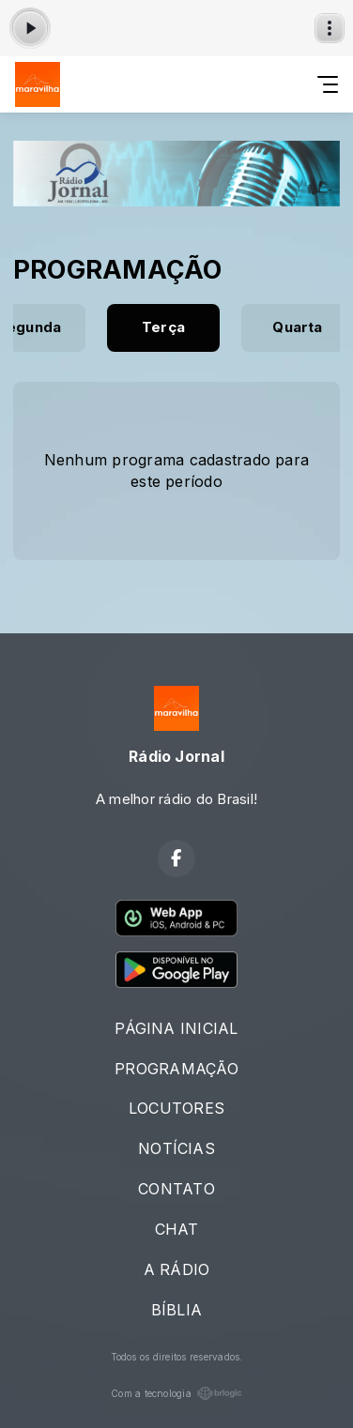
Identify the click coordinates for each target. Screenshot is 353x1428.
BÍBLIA (176, 1309)
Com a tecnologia (176, 1393)
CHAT (177, 1229)
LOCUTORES (176, 1108)
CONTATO (176, 1188)
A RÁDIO (177, 1269)
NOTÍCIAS (176, 1148)
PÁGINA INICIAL (176, 1028)
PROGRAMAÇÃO (176, 1068)
